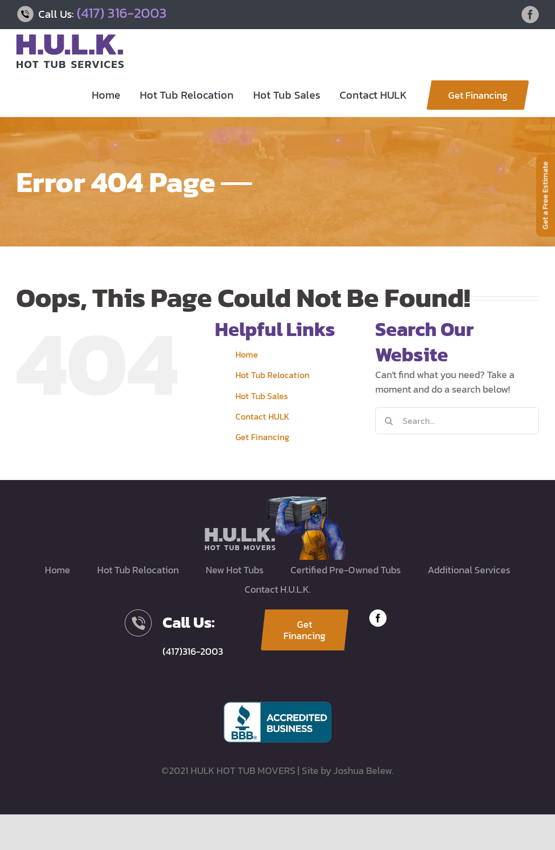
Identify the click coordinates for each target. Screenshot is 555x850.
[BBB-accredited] (277, 707)
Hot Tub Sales (261, 395)
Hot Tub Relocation (272, 374)
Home (246, 354)
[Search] (388, 420)
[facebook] (378, 618)
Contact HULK (262, 416)
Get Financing (262, 436)
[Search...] (457, 420)
